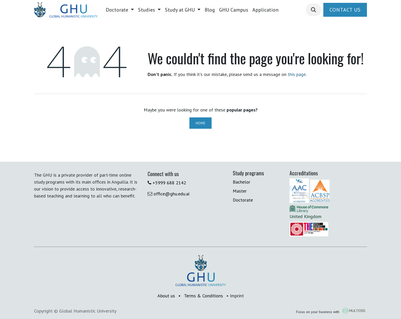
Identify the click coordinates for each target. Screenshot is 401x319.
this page (297, 74)
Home (201, 123)
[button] (313, 9)
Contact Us (345, 9)
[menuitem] (120, 10)
